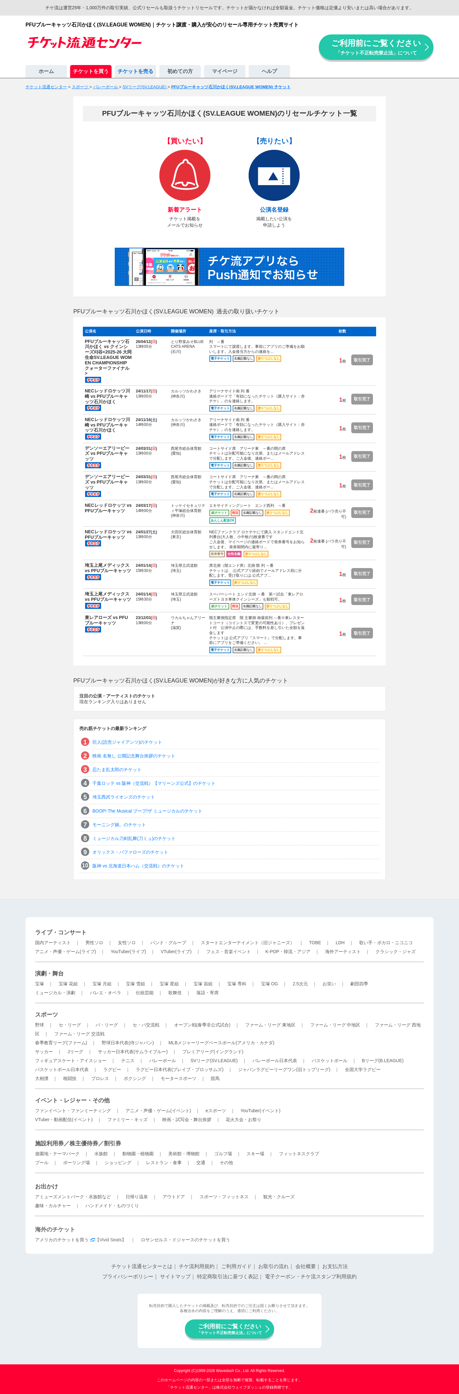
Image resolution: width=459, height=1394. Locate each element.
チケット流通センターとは (141, 1266)
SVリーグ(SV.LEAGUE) (214, 1060)
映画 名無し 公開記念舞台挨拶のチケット (133, 755)
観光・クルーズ (279, 1196)
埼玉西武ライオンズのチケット (123, 796)
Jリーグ (75, 1051)
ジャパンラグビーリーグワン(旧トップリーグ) (284, 1069)
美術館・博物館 (184, 1153)
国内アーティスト (53, 942)
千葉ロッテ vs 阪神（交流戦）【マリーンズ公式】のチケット (153, 783)
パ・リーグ (107, 1024)
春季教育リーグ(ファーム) (61, 1042)
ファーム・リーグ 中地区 (335, 1024)
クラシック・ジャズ (395, 951)
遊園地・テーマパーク (57, 1153)
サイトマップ (175, 1276)
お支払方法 (335, 1266)
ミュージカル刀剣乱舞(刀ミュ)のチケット (134, 838)
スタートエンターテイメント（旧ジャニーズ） (248, 942)
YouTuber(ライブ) (128, 951)
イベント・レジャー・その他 (72, 1100)
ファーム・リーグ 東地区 (270, 1024)
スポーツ (46, 1014)
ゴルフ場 (223, 1153)
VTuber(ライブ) (176, 951)
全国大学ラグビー (363, 1069)
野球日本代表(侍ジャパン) (128, 1042)
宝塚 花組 (68, 983)
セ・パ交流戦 (146, 1024)
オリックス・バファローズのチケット (130, 852)
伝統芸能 (145, 992)
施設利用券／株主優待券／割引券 (78, 1143)
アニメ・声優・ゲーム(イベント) (158, 1110)
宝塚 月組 (102, 983)
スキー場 (255, 1153)
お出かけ (46, 1186)
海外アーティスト (343, 951)
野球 (39, 1024)
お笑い (329, 983)
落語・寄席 (207, 992)
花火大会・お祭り (243, 1119)
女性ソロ (127, 942)
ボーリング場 (76, 1162)
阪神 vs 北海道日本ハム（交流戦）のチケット (138, 865)
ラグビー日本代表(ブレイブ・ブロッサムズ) (179, 1069)
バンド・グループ (168, 942)
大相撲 (41, 1078)
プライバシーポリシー (127, 1276)
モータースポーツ (178, 1078)
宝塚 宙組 (203, 983)
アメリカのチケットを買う (62, 1239)
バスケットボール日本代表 (62, 1069)
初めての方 (180, 71)
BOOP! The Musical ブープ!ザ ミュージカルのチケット (147, 811)
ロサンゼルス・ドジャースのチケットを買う (185, 1239)
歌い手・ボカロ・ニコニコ (386, 942)
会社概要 (305, 1266)
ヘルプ (269, 71)
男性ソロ (94, 942)
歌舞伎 (175, 992)
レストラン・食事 (164, 1162)
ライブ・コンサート (61, 932)
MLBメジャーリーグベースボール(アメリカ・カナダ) (221, 1042)
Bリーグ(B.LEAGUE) (383, 1060)
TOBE (315, 942)
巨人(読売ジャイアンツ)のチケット (127, 742)
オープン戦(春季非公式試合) (202, 1024)
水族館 (101, 1153)
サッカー (44, 1051)
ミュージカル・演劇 (55, 992)
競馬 (215, 1078)
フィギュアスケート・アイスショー (70, 1060)
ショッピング (118, 1162)
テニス (128, 1060)
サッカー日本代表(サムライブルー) (133, 1051)
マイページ (224, 71)
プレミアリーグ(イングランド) (212, 1051)
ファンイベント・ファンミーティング (73, 1110)
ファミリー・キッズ (127, 1119)
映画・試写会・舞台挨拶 (186, 1119)
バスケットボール (329, 1060)
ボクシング (135, 1078)
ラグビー (112, 1069)
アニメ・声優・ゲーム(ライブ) (65, 951)
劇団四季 (359, 983)
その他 (226, 1162)
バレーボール (162, 1060)
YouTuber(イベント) (260, 1110)
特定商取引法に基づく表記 (227, 1276)
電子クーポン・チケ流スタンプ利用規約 (311, 1276)
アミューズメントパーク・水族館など (73, 1196)
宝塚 (39, 983)
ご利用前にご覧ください (376, 47)
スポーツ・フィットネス (224, 1196)
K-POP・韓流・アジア (288, 951)
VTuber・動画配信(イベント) (64, 1119)
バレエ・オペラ (105, 992)
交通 (200, 1162)
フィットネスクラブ (299, 1153)
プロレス (100, 1078)
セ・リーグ (70, 1024)
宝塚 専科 (236, 983)
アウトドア (174, 1196)
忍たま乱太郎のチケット (117, 769)
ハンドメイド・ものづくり (112, 1205)
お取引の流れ (273, 1266)
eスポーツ (216, 1110)
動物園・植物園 (138, 1153)
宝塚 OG (269, 983)
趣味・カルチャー (53, 1205)
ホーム (46, 71)
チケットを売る (135, 71)
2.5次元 (300, 983)
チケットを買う (91, 71)
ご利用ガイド (236, 1266)
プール (41, 1162)
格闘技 (69, 1078)
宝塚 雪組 (135, 983)
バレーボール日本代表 (274, 1060)
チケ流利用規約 (197, 1266)
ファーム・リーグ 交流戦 (79, 1033)
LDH (340, 942)
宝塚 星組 (169, 983)
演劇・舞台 (49, 973)
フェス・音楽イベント (228, 951)
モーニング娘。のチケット (119, 824)
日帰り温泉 (137, 1196)
